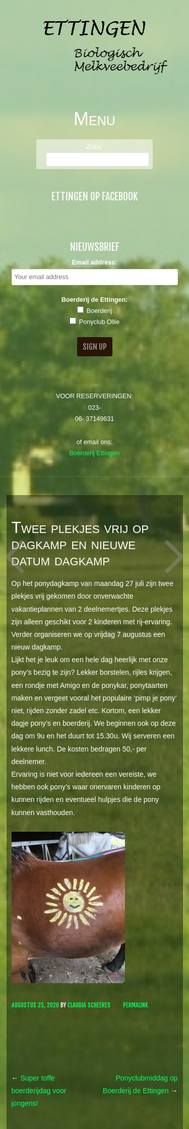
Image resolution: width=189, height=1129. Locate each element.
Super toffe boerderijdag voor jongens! (39, 1090)
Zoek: (94, 146)
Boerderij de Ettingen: (94, 299)
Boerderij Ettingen (94, 453)
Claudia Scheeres (89, 1005)
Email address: (94, 262)
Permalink (135, 1005)
